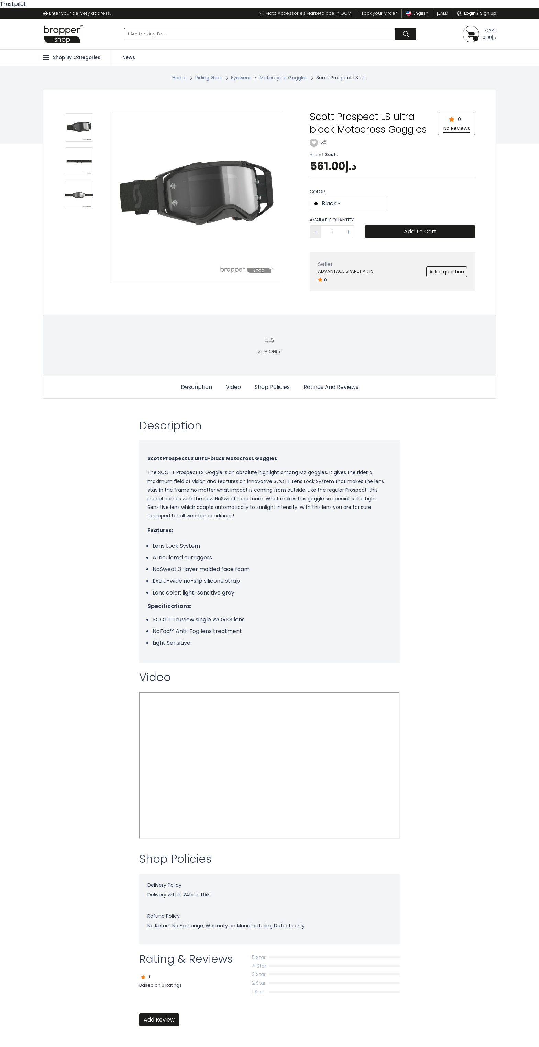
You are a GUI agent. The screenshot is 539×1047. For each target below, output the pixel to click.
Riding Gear (208, 77)
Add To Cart (420, 232)
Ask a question (446, 271)
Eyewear (241, 77)
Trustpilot (13, 4)
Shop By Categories (71, 57)
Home (179, 77)
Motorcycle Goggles (284, 77)
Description (196, 387)
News (128, 57)
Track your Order (378, 13)
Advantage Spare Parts (346, 271)
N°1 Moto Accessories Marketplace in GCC (304, 13)
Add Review (159, 1020)
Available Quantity (332, 219)
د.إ (442, 13)
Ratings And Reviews (331, 387)
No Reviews (456, 128)
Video (233, 387)
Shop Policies (272, 387)
